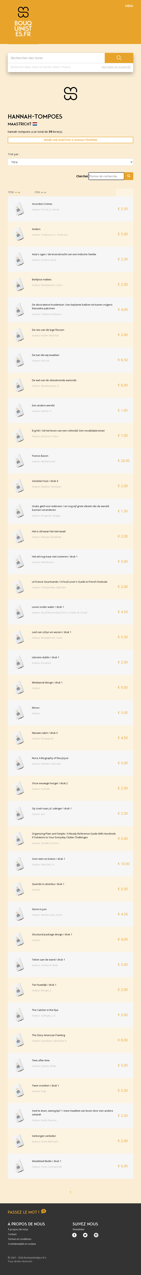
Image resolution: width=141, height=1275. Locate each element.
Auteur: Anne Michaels (45, 1141)
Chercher (82, 176)
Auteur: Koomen (41, 663)
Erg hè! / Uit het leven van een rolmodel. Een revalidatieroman (68, 430)
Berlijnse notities (42, 279)
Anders (36, 229)
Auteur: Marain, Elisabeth (46, 537)
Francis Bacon (40, 455)
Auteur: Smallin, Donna (45, 843)
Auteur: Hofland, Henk (45, 965)
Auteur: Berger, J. (41, 990)
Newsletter (79, 1229)
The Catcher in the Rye (45, 1010)
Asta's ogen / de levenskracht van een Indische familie (64, 254)
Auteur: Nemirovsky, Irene (47, 915)
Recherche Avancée (116, 67)
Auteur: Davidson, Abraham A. (49, 1040)
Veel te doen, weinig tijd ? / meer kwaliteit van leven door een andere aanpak (72, 1112)
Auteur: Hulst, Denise (44, 1120)
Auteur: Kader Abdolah (45, 335)
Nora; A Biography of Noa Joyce (50, 758)
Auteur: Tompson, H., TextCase (50, 234)
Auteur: (36, 688)
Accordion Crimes (42, 204)
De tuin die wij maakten (45, 355)
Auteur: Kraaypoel (42, 738)
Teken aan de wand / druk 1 (48, 959)
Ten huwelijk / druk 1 (44, 984)
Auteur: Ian (38, 814)
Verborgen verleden (44, 1136)
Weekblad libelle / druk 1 (46, 1161)
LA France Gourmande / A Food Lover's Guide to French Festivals (69, 581)
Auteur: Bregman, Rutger (46, 515)
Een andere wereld (43, 405)
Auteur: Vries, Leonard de (47, 1166)
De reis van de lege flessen (48, 330)
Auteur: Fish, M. (41, 360)
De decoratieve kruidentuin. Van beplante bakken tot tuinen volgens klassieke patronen (72, 306)
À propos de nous (18, 1229)
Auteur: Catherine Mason (46, 314)
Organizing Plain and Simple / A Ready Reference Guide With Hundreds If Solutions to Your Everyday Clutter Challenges (74, 835)
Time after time (41, 1060)
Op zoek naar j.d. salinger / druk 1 (52, 808)
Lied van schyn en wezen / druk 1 (51, 632)
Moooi (35, 707)
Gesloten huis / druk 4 (45, 481)
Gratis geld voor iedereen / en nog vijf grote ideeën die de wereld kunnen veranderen (70, 508)
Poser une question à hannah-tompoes (70, 140)
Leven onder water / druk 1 (48, 607)
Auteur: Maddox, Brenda (46, 763)
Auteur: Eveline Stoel (44, 260)
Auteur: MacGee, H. (43, 864)
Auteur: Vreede (41, 789)
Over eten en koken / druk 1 (48, 859)
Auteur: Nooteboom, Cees (47, 285)
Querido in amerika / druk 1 (48, 884)
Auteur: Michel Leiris (43, 461)
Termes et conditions (19, 1239)
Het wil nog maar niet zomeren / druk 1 (54, 556)
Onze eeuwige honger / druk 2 (50, 783)
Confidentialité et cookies (22, 1244)
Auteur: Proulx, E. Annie (45, 209)
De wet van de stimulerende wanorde (54, 380)
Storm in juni (39, 909)
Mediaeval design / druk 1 (47, 682)
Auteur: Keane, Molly (44, 1066)
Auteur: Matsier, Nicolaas (46, 486)
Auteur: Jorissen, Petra (45, 436)
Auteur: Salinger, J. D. (44, 1015)
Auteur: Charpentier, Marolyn (49, 587)
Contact (12, 1234)
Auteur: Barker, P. (42, 411)
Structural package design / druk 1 (52, 934)
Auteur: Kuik (39, 1091)
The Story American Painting (48, 1035)
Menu (129, 6)
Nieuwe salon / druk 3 (45, 733)
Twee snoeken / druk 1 (45, 1085)
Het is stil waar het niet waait (49, 531)
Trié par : (14, 154)
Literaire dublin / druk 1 (45, 657)
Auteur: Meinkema (43, 562)
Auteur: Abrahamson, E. (46, 386)
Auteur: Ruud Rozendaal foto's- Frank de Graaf (59, 612)
